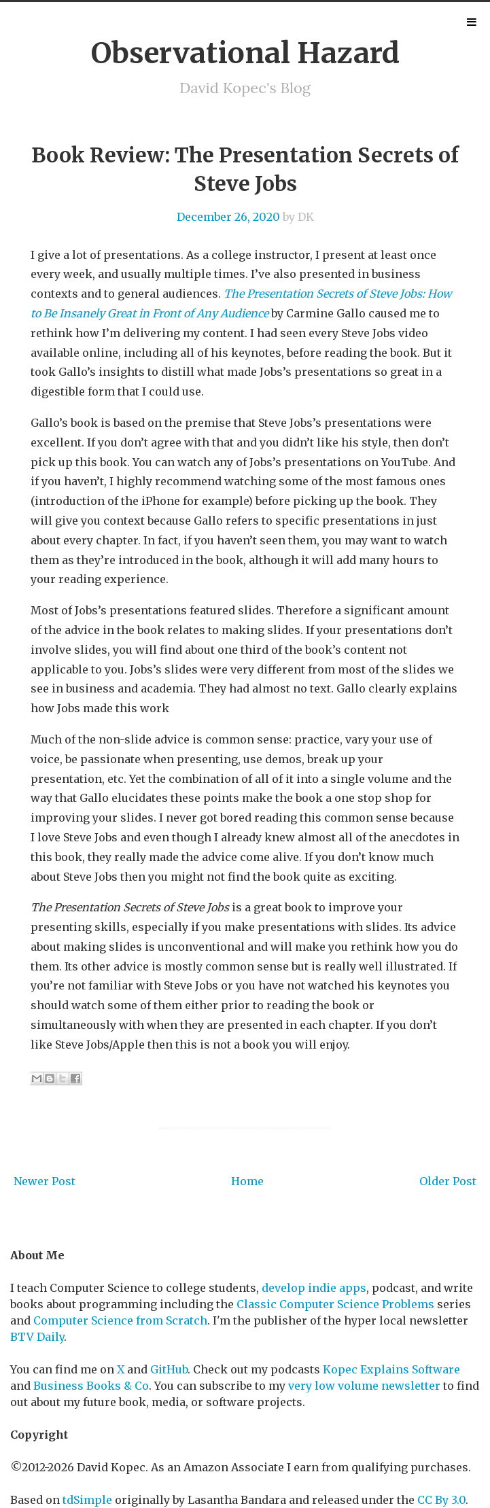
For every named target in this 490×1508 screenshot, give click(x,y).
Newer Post (44, 1181)
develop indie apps (314, 1288)
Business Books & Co (91, 1385)
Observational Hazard (245, 53)
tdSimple (87, 1500)
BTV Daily (37, 1337)
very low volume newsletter (364, 1385)
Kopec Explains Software (391, 1369)
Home (247, 1181)
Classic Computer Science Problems (335, 1304)
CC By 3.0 (441, 1500)
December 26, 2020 (228, 217)
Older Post (447, 1181)
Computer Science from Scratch (120, 1320)
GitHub (169, 1369)
